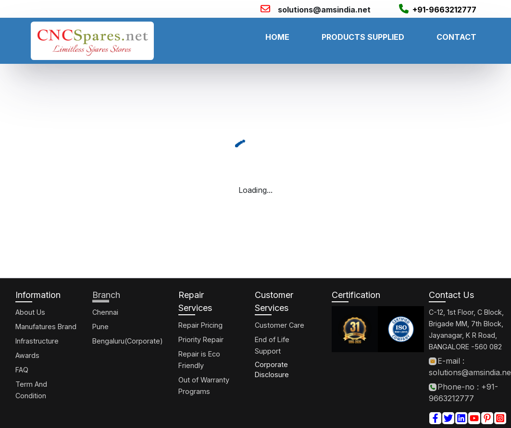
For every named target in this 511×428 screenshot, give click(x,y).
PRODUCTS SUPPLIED (363, 37)
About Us (30, 312)
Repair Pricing (200, 325)
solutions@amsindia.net (324, 9)
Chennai (105, 312)
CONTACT (456, 37)
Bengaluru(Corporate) (127, 341)
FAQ (21, 370)
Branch (106, 295)
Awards (27, 355)
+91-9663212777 (444, 9)
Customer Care (279, 325)
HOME (277, 37)
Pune (100, 326)
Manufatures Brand (45, 326)
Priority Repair (201, 339)
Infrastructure (37, 341)
